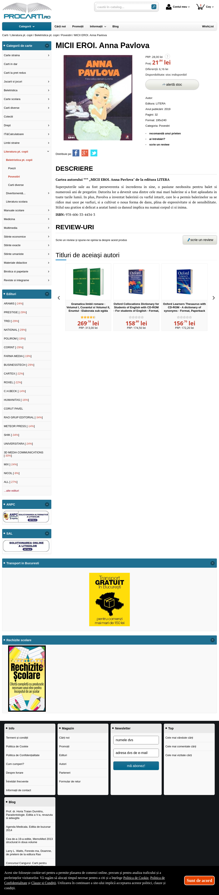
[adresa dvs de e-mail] (136, 753)
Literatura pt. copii (16, 151)
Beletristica (11, 90)
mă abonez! (136, 766)
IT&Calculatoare (14, 134)
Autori (62, 764)
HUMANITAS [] (16, 399)
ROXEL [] (13, 382)
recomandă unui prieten (165, 133)
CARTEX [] (14, 373)
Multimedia (10, 227)
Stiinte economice (15, 236)
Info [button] (11, 728)
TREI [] (11, 321)
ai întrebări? (157, 139)
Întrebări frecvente (17, 781)
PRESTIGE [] (15, 312)
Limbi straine (12, 142)
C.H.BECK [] (15, 391)
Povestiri (164, 125)
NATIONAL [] (15, 329)
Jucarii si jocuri (13, 81)
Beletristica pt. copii (19, 160)
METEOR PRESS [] (19, 426)
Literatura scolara (16, 201)
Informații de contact (18, 790)
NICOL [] (11, 473)
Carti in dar (11, 64)
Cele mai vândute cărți (179, 737)
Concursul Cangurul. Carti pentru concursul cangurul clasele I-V (26, 864)
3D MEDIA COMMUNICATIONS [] (23, 454)
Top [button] (171, 728)
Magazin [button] (68, 728)
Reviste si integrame (16, 280)
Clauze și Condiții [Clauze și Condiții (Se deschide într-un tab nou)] (43, 883)
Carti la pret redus (15, 72)
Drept (7, 125)
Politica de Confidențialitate (23, 755)
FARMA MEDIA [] (17, 356)
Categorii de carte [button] (19, 45)
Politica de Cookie (17, 746)
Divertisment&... (16, 193)
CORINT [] (13, 347)
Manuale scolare (14, 210)
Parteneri (64, 772)
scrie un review (159, 144)
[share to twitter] (93, 153)
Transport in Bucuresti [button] (22, 563)
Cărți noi (64, 737)
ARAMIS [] (13, 303)
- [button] (47, 46)
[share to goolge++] (84, 153)
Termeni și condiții (17, 737)
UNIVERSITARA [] (18, 443)
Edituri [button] (11, 294)
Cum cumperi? (15, 764)
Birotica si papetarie (16, 271)
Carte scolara (12, 99)
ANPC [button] (10, 504)
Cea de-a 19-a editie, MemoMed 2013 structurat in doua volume (29, 840)
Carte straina (12, 55)
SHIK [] (11, 434)
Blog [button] (12, 802)
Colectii (8, 116)
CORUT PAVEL (13, 408)
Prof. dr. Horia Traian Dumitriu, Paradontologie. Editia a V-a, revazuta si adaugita (29, 815)
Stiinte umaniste (14, 254)
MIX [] (11, 464)
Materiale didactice (15, 262)
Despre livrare (14, 772)
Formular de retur (69, 781)
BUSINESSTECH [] (19, 364)
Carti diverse (11, 107)
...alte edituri (11, 490)
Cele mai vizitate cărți (178, 755)
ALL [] (11, 482)
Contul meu (176, 7)
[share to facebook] (76, 153)
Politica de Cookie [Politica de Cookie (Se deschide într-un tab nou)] (135, 878)
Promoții (64, 746)
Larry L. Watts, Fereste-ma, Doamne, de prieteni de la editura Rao (29, 852)
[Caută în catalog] (153, 6)
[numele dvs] (136, 740)
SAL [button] (9, 533)
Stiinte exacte (12, 245)
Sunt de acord (199, 880)
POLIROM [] (14, 338)
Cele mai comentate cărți (180, 746)
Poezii (12, 168)
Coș (203, 7)
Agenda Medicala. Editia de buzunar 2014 (28, 828)
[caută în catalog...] (122, 7)
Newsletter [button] (122, 728)
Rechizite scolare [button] (18, 640)
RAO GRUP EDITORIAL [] (23, 417)
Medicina (9, 219)
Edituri (63, 755)
